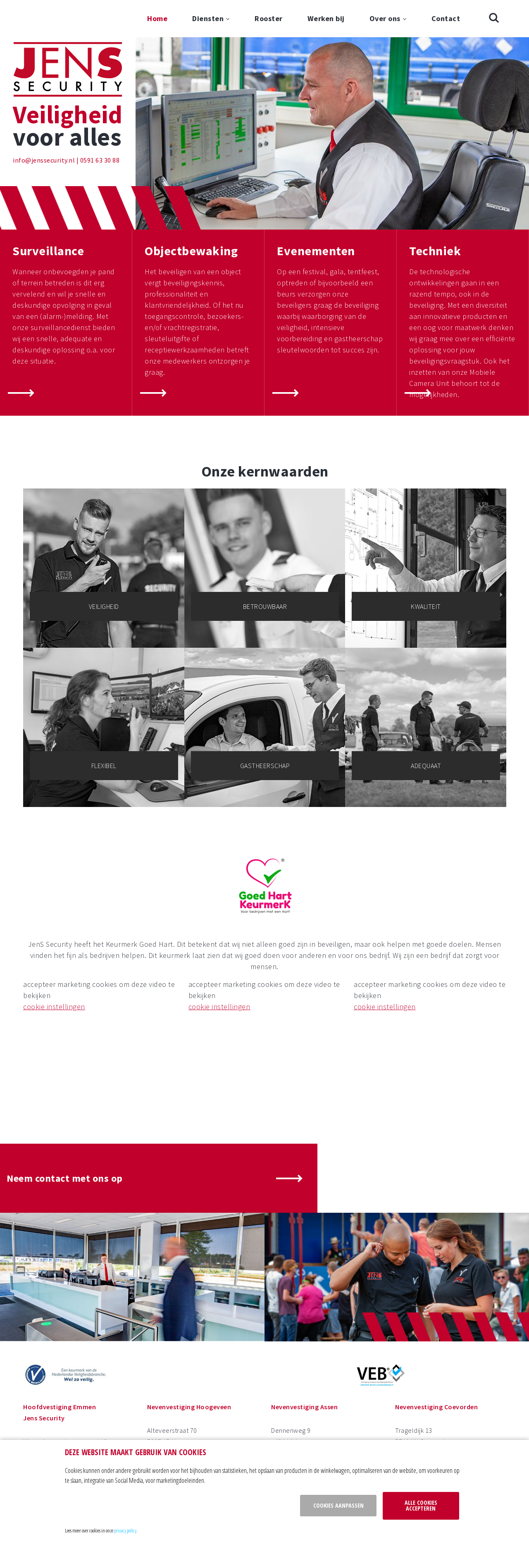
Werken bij (326, 18)
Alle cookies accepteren (421, 1505)
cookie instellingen (54, 1006)
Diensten (208, 18)
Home (157, 18)
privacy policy (125, 1530)
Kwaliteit (426, 606)
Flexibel (104, 765)
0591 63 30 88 (100, 160)
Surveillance (48, 251)
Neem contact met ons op (65, 1178)
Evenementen (316, 251)
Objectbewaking (191, 251)
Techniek (435, 251)
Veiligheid (104, 606)
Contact (445, 18)
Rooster (269, 18)
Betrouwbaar (265, 606)
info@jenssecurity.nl (44, 160)
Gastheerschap (265, 765)
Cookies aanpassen (338, 1505)
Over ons (384, 18)
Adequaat (426, 765)
